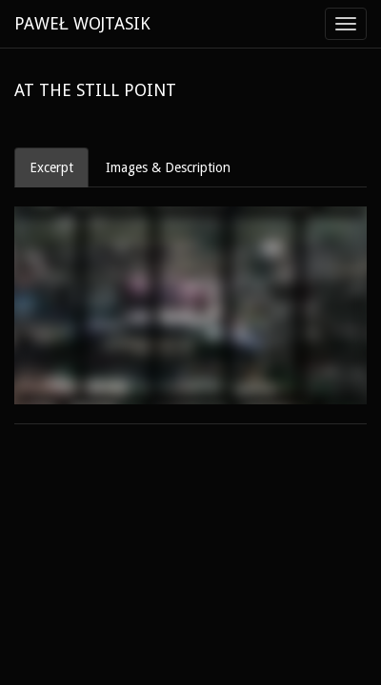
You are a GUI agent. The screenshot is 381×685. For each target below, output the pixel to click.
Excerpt (51, 167)
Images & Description (168, 167)
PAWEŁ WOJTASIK (82, 23)
